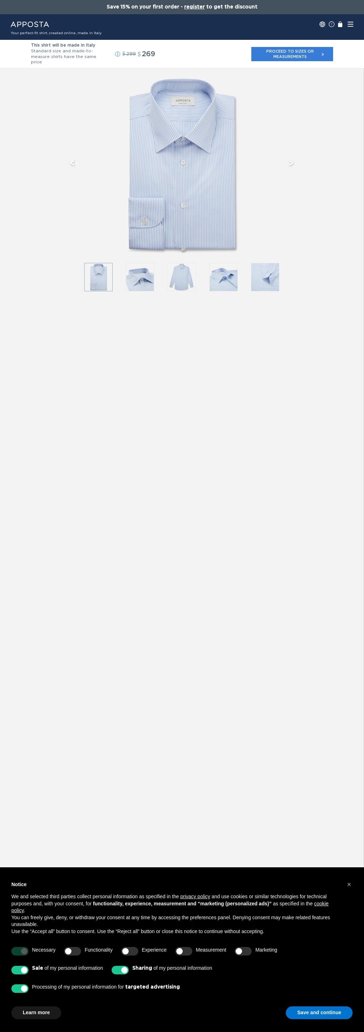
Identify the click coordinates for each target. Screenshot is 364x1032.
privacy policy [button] (195, 896)
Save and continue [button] (319, 1012)
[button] (117, 54)
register (194, 7)
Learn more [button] (36, 1012)
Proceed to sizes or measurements (295, 53)
